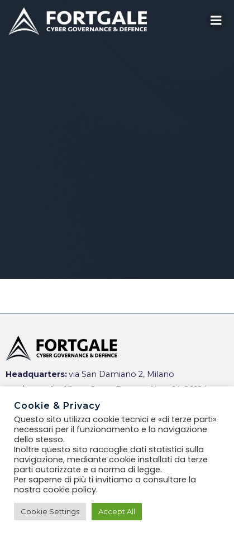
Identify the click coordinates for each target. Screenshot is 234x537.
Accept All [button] (116, 511)
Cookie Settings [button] (50, 511)
